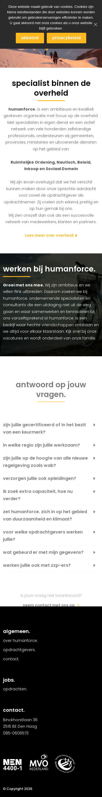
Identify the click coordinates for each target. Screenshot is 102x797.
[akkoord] (95, 24)
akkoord (30, 37)
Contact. (11, 659)
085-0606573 (16, 733)
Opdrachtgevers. (19, 649)
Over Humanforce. (20, 640)
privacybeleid (66, 37)
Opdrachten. (15, 689)
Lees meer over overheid (49, 236)
